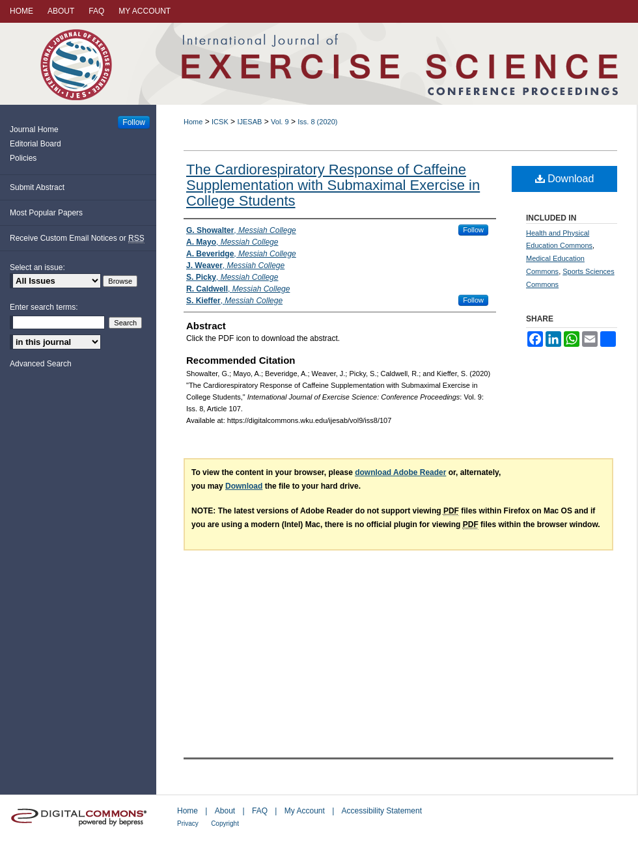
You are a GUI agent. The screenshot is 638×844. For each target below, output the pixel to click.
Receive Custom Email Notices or (77, 238)
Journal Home (34, 129)
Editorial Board (35, 143)
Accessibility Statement (382, 810)
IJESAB (249, 122)
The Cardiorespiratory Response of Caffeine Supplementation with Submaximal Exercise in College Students (333, 185)
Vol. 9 (280, 122)
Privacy (188, 823)
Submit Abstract (37, 187)
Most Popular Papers (46, 212)
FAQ (260, 810)
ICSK (220, 122)
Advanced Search (41, 363)
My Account (304, 810)
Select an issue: (37, 267)
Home (193, 122)
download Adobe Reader (400, 472)
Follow (473, 230)
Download (564, 178)
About (225, 810)
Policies (23, 158)
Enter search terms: (44, 307)
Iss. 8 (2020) (317, 122)
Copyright (225, 823)
